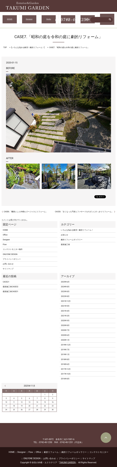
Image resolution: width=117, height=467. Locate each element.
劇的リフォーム (51, 450)
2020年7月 (65, 328)
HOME (9, 18)
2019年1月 (65, 353)
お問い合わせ (8, 262)
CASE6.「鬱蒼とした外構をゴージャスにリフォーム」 (26, 210)
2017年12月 (65, 367)
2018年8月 (65, 357)
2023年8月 (65, 289)
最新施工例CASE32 (10, 285)
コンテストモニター (98, 450)
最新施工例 (65, 243)
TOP (5, 45)
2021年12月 (65, 299)
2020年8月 (65, 324)
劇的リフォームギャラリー (71, 238)
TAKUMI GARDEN (67, 460)
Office (87, 18)
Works (48, 18)
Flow (68, 18)
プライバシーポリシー (12, 257)
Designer (29, 18)
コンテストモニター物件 (13, 247)
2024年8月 (65, 285)
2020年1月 (65, 338)
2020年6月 (65, 333)
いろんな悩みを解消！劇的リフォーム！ (28, 45)
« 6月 (6, 384)
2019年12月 (65, 343)
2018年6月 (65, 362)
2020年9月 (65, 319)
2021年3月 (65, 314)
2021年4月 (65, 309)
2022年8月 (65, 294)
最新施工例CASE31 (10, 289)
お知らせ (64, 233)
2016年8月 (65, 377)
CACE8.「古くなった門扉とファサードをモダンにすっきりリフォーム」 (84, 210)
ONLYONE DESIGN (10, 252)
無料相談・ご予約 (107, 18)
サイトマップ (8, 267)
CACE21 (6, 280)
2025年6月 (65, 280)
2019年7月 (65, 348)
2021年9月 (65, 304)
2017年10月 (65, 372)
